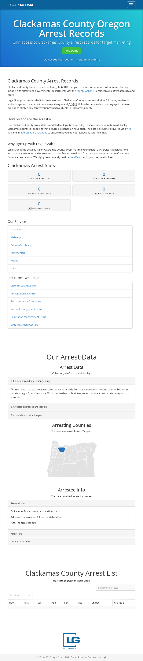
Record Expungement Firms (26, 309)
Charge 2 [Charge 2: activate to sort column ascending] (119, 602)
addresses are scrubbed (33, 132)
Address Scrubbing (21, 245)
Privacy (82, 657)
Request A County (88, 59)
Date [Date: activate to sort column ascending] (12, 602)
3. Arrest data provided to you (26, 415)
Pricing (14, 260)
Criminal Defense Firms (23, 285)
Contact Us (93, 657)
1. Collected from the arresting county (30, 381)
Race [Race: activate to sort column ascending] (79, 602)
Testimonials (18, 252)
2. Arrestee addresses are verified (29, 406)
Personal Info (17, 503)
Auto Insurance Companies (26, 301)
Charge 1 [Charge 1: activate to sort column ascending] (96, 602)
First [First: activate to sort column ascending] (26, 602)
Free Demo (71, 50)
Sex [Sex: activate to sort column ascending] (66, 602)
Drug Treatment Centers (24, 324)
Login (104, 657)
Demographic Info (20, 541)
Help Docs (70, 657)
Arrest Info (16, 533)
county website (85, 91)
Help (13, 268)
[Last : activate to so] (43, 603)
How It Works (18, 229)
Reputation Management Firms (28, 317)
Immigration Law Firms (24, 293)
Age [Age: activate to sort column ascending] (54, 602)
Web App (16, 237)
